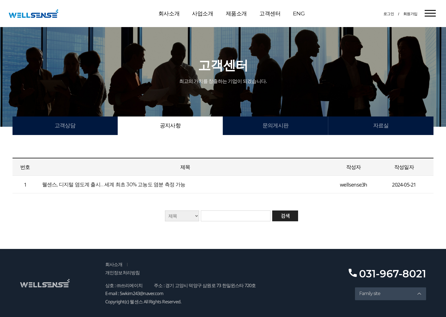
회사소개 (168, 13)
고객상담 (65, 125)
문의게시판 (275, 125)
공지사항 (170, 125)
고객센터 (269, 13)
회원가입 (410, 13)
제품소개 (236, 13)
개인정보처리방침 (122, 272)
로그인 (388, 13)
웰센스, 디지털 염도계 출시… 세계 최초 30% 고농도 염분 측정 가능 (113, 184)
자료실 (381, 125)
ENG (299, 13)
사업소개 (202, 13)
